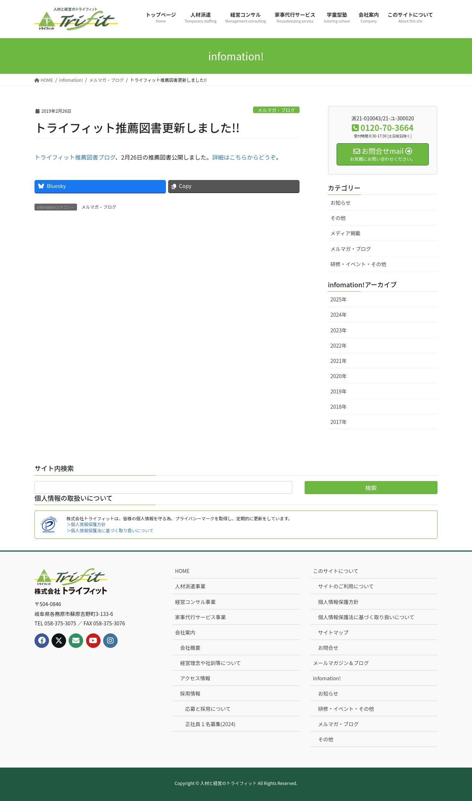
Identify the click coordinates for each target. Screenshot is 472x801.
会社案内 (185, 632)
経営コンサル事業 (195, 601)
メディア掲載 (345, 233)
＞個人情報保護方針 (86, 524)
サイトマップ (333, 632)
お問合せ (328, 647)
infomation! (327, 678)
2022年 (338, 345)
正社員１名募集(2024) (210, 724)
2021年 (338, 360)
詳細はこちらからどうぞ (244, 157)
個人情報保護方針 (338, 601)
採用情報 (190, 693)
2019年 (338, 391)
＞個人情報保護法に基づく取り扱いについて (110, 530)
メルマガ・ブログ (276, 110)
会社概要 (190, 647)
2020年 (338, 376)
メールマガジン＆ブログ (341, 662)
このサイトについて (336, 570)
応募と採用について (208, 708)
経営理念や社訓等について (210, 662)
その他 (338, 217)
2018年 (338, 406)
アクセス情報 (195, 678)
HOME (182, 570)
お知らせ (340, 202)
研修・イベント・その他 (358, 264)
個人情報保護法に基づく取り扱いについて (366, 617)
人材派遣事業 (190, 586)
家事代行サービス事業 (200, 617)
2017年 (338, 421)
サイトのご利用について (346, 586)
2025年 (338, 299)
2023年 (338, 330)
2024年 (338, 314)
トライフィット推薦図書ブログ (74, 157)
